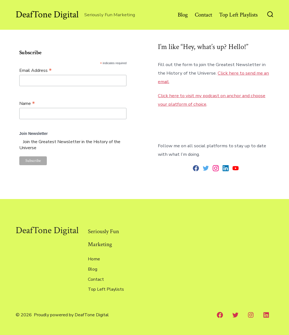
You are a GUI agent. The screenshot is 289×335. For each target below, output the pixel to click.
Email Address (35, 70)
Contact (203, 14)
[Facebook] (220, 315)
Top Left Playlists (238, 14)
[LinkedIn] (266, 315)
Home (94, 259)
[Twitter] (235, 315)
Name (27, 103)
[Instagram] (251, 315)
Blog (183, 14)
